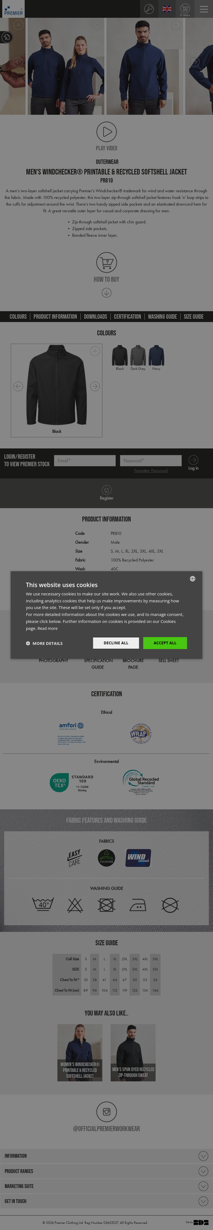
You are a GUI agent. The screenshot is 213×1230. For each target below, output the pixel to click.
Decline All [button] (115, 643)
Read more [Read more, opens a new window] (48, 628)
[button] (44, 643)
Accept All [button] (164, 643)
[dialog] (106, 615)
